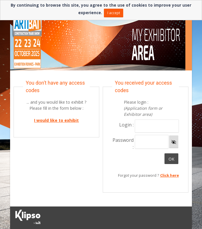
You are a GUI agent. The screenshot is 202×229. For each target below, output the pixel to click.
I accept (113, 12)
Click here (169, 175)
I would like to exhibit (56, 120)
